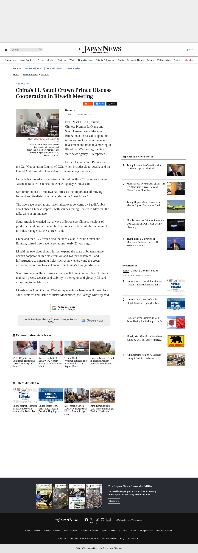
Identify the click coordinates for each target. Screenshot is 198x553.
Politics (40, 60)
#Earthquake (73, 68)
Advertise (133, 538)
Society (51, 60)
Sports (121, 60)
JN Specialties (163, 60)
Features (178, 60)
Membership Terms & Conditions (84, 538)
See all (154, 271)
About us (62, 538)
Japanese (189, 50)
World (72, 60)
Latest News (11, 60)
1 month (145, 271)
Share (101, 104)
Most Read (25, 60)
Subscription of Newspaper (129, 520)
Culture (150, 60)
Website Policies (109, 538)
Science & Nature (135, 60)
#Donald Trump (54, 68)
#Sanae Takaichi (33, 68)
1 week (134, 271)
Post (90, 104)
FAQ (122, 538)
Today (126, 271)
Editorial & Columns (105, 60)
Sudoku (188, 60)
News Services (85, 60)
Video (170, 530)
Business (62, 60)
